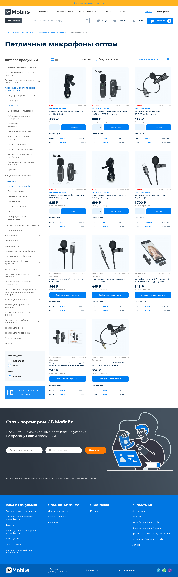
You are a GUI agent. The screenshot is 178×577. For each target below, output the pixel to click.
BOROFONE (18, 361)
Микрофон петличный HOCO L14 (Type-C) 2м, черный (67, 280)
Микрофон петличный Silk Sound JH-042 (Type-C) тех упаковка (109, 196)
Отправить (95, 450)
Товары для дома (22, 328)
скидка (86, 59)
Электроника (22, 246)
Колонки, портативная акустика (22, 275)
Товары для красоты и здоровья (22, 305)
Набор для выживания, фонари (17, 313)
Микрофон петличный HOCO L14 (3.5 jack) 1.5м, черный (108, 280)
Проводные (14, 201)
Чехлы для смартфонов (20, 149)
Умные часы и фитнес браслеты (22, 262)
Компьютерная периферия (22, 251)
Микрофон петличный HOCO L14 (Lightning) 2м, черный (150, 196)
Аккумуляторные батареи (22, 95)
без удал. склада (108, 59)
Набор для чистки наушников (17, 217)
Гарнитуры (14, 100)
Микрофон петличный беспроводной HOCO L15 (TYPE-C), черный (109, 112)
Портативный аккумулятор (15, 124)
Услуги (22, 343)
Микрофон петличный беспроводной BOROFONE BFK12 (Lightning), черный (67, 364)
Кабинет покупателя (22, 505)
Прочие (12, 169)
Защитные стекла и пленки (18, 137)
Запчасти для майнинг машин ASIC (22, 321)
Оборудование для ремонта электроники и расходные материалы (22, 292)
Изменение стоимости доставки (89, 3)
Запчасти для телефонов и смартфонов (22, 81)
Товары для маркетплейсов (21, 511)
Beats (10, 211)
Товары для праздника (22, 333)
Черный (17, 377)
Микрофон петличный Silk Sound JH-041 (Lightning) (66, 112)
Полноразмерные (17, 196)
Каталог (16, 32)
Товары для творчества (22, 299)
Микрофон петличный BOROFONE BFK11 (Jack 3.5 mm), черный (108, 364)
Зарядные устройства (19, 131)
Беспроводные (16, 191)
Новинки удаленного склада (20, 67)
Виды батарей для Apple (145, 522)
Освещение (22, 240)
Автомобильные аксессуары (22, 225)
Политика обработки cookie (147, 539)
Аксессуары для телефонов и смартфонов (38, 32)
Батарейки (22, 235)
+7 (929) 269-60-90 (127, 570)
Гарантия (108, 12)
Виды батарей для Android (147, 528)
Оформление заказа (63, 505)
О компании (43, 12)
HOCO (16, 365)
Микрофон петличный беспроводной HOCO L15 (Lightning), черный (66, 196)
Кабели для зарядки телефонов (19, 117)
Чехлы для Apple (17, 144)
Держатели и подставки (21, 111)
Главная (8, 32)
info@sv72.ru (92, 570)
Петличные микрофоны (20, 186)
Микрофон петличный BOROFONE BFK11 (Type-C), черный (151, 112)
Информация (142, 505)
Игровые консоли (15, 230)
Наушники (61, 32)
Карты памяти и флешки (22, 256)
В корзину (73, 127)
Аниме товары (22, 338)
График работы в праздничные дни (151, 533)
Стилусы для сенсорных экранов (21, 163)
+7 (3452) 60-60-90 (164, 12)
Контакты (123, 12)
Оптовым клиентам (88, 12)
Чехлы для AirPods (18, 206)
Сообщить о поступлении (67, 295)
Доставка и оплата (64, 12)
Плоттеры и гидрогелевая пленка (19, 73)
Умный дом (22, 269)
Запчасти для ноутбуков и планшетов (22, 282)
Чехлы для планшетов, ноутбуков (20, 155)
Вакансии (137, 516)
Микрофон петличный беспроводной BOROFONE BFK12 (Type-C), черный (152, 280)
